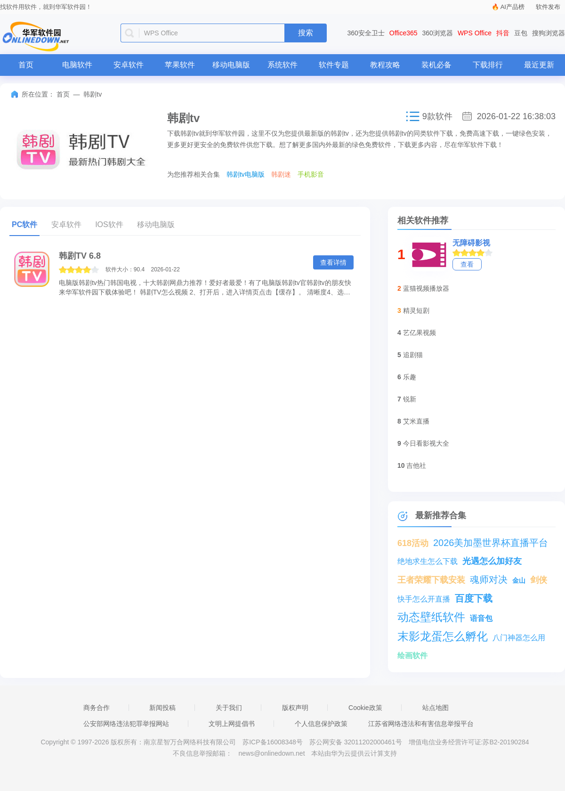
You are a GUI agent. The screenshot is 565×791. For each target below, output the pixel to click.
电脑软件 (77, 65)
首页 (25, 65)
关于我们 (229, 707)
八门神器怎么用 (518, 638)
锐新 (409, 399)
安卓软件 (128, 65)
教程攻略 (385, 65)
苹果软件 (180, 65)
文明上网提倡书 (232, 723)
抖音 (502, 33)
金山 (518, 580)
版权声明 (295, 707)
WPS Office (475, 33)
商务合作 (96, 707)
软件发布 (548, 6)
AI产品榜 (512, 6)
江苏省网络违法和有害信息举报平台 (421, 723)
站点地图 (435, 707)
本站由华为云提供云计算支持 (354, 753)
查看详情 (333, 262)
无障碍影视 (471, 243)
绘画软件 (412, 656)
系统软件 (282, 65)
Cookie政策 (365, 707)
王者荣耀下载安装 (431, 580)
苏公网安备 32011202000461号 (356, 742)
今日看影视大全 (426, 443)
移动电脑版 (231, 65)
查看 (467, 264)
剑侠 (538, 580)
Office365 (403, 33)
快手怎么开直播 (423, 599)
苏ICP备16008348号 (272, 742)
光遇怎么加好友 (492, 561)
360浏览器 (437, 33)
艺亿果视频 (419, 332)
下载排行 (488, 65)
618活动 (412, 543)
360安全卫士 (366, 33)
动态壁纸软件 (431, 617)
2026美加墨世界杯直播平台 (491, 543)
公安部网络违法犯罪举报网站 (126, 723)
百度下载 (473, 598)
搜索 (305, 33)
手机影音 (311, 174)
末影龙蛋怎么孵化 (442, 636)
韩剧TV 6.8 (80, 256)
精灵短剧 (416, 310)
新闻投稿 (162, 707)
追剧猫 (413, 355)
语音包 (481, 618)
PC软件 (24, 224)
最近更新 (539, 65)
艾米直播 (416, 421)
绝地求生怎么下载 (427, 561)
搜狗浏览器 (548, 33)
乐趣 (409, 377)
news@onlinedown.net (271, 753)
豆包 (520, 33)
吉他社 (416, 465)
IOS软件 (109, 224)
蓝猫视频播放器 (426, 288)
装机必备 (436, 65)
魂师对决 (489, 579)
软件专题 (334, 65)
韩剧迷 (281, 174)
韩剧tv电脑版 (245, 174)
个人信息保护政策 (321, 723)
